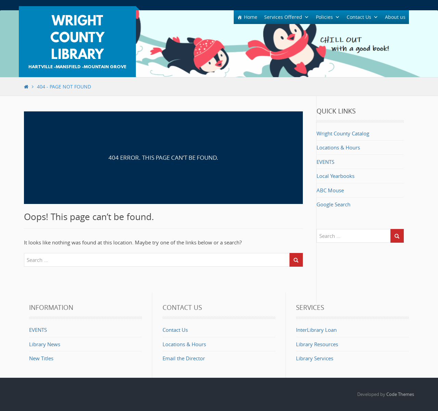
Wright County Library (77, 38)
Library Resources (317, 344)
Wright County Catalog (343, 133)
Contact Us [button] (362, 17)
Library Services (314, 358)
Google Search (333, 204)
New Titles (41, 358)
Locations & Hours (338, 147)
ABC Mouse (330, 190)
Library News (44, 344)
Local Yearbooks (336, 175)
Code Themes (400, 394)
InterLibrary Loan (316, 329)
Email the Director (184, 358)
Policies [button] (328, 17)
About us (395, 17)
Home (250, 17)
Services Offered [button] (286, 17)
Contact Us (175, 329)
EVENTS (325, 161)
